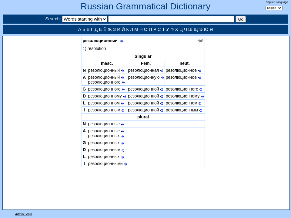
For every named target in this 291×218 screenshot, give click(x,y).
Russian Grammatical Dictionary (145, 6)
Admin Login (23, 214)
